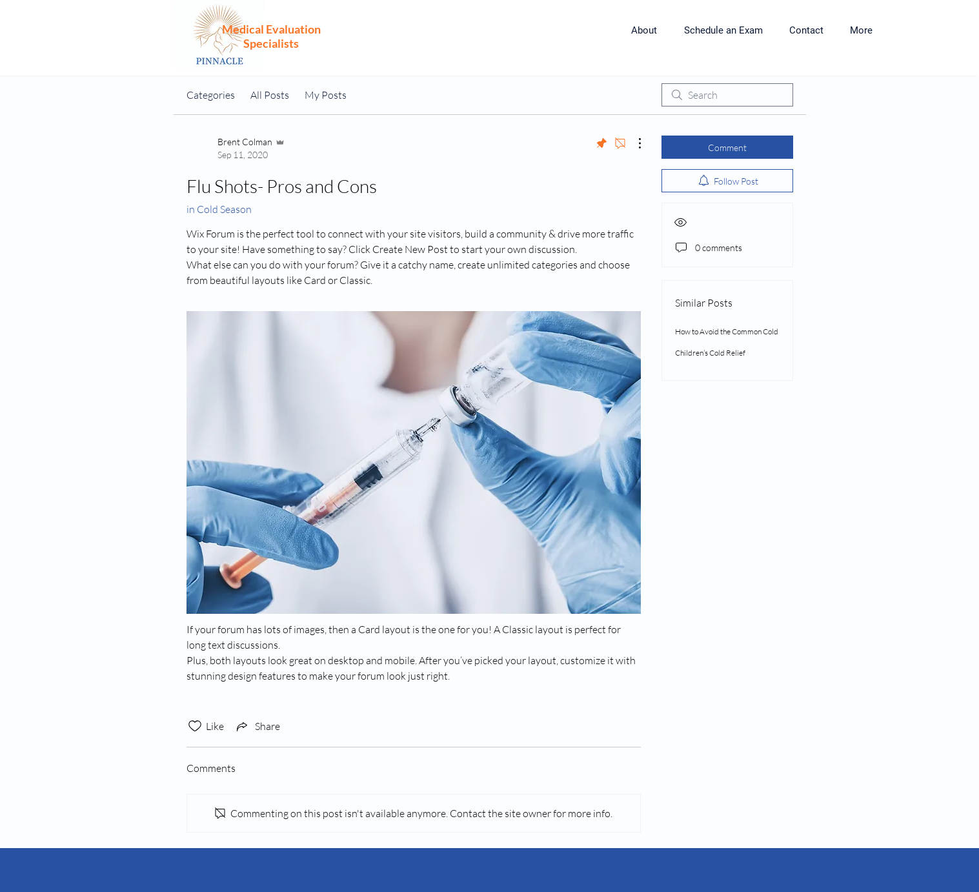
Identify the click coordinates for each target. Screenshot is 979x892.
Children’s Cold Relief (710, 353)
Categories (211, 94)
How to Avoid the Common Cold (726, 331)
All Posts (269, 94)
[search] (727, 94)
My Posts (326, 94)
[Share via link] (257, 726)
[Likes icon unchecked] (195, 726)
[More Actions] (633, 143)
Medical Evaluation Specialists (271, 36)
